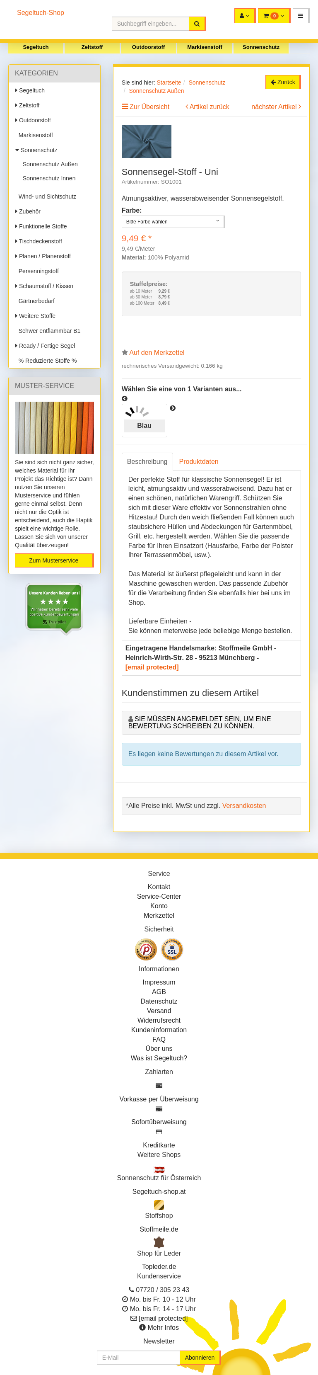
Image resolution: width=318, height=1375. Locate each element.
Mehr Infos (163, 1327)
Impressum (158, 982)
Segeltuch (35, 47)
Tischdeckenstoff (38, 241)
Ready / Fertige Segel (45, 345)
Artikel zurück (209, 106)
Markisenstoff (204, 47)
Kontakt (159, 886)
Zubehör (28, 211)
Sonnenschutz (261, 47)
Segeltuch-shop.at (159, 1191)
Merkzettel (159, 915)
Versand (159, 1010)
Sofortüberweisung (158, 1121)
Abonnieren (200, 1357)
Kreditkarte (159, 1145)
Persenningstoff (37, 271)
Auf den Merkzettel (156, 352)
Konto (159, 905)
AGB (159, 991)
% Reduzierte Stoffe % (46, 360)
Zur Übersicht (149, 106)
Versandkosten (244, 805)
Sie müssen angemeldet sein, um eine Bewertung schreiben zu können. (199, 722)
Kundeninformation (159, 1029)
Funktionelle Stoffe (41, 226)
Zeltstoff (92, 47)
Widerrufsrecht (159, 1020)
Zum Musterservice (53, 560)
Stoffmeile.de (159, 1229)
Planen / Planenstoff (43, 256)
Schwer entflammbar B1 (47, 330)
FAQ (159, 1039)
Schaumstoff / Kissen (44, 286)
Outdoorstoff (148, 47)
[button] (301, 15)
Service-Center (159, 896)
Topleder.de (159, 1266)
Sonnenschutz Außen (48, 164)
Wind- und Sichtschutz (45, 196)
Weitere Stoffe (35, 316)
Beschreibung (147, 461)
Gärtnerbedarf (35, 301)
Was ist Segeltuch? (159, 1058)
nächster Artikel (275, 106)
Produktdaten (199, 461)
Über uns (159, 1048)
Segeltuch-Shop (40, 12)
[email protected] (152, 667)
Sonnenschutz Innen (47, 178)
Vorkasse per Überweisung (158, 1099)
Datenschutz (159, 1001)
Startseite (169, 82)
